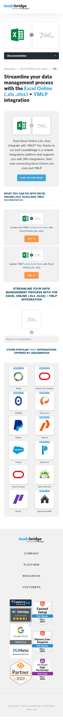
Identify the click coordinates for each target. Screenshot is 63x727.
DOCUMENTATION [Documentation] (13, 200)
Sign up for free (31, 177)
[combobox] (31, 339)
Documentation (16, 56)
